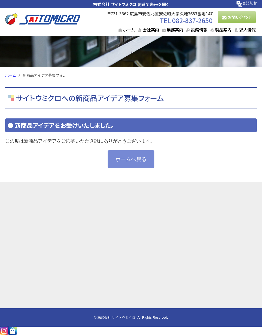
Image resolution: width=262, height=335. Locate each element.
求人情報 (247, 29)
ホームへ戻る (131, 159)
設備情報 (199, 29)
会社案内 (150, 29)
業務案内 (175, 29)
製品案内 (223, 29)
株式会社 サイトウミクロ (114, 4)
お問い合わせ (240, 17)
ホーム (129, 29)
